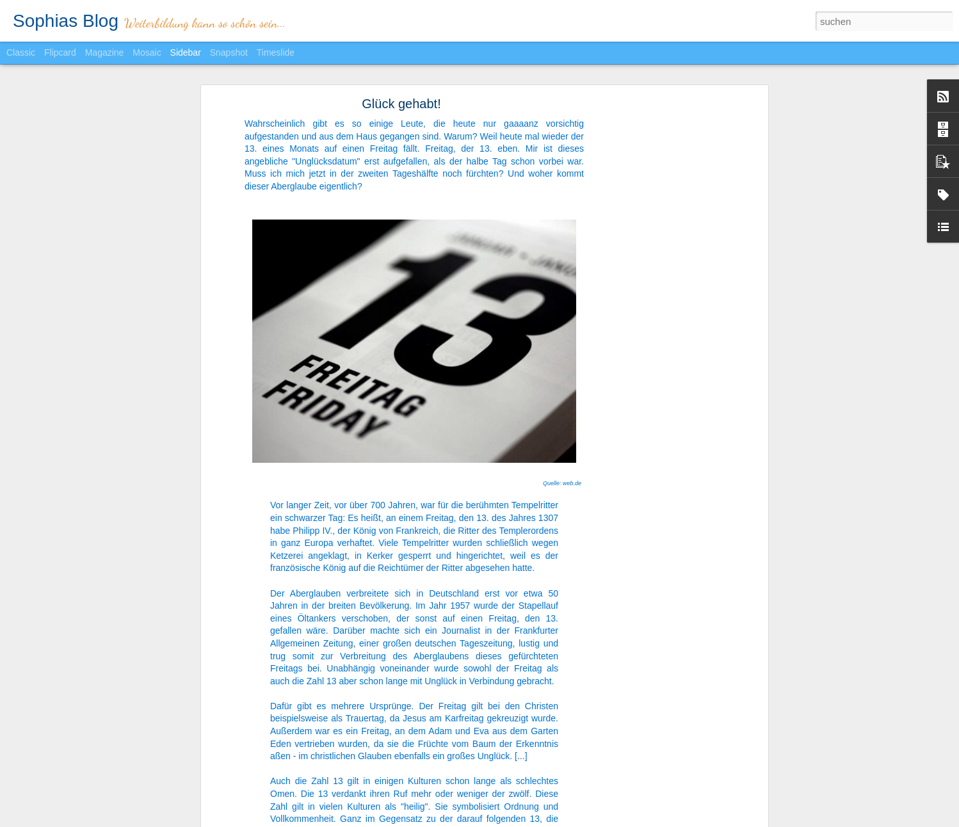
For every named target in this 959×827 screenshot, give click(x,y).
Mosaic (147, 52)
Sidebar (185, 52)
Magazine (104, 52)
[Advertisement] (654, 305)
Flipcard (60, 52)
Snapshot (229, 52)
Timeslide (275, 52)
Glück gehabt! (401, 104)
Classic (20, 52)
